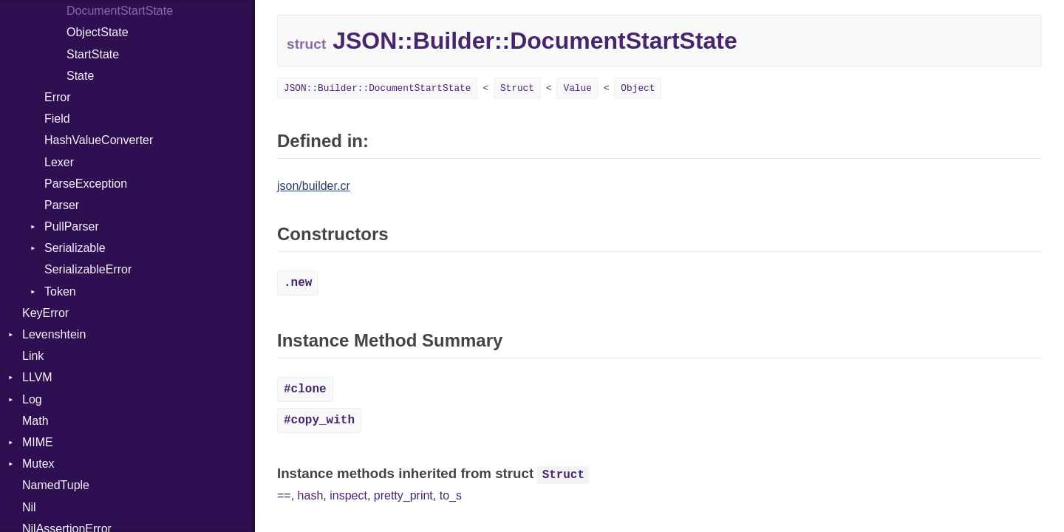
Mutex (38, 463)
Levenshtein (54, 334)
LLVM (37, 377)
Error (57, 97)
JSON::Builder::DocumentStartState (377, 88)
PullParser (71, 226)
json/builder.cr (313, 186)
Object (638, 88)
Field (57, 118)
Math (35, 421)
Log (32, 399)
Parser (61, 205)
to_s (451, 495)
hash (311, 495)
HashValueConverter (98, 140)
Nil (29, 507)
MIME (37, 442)
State (80, 75)
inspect (348, 495)
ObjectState (97, 32)
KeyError (45, 313)
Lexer (59, 162)
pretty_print (403, 495)
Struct (517, 88)
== (284, 495)
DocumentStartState (119, 10)
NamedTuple (55, 485)
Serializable (75, 248)
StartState (92, 54)
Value (577, 88)
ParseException (85, 183)
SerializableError (88, 269)
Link (33, 355)
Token (60, 291)
